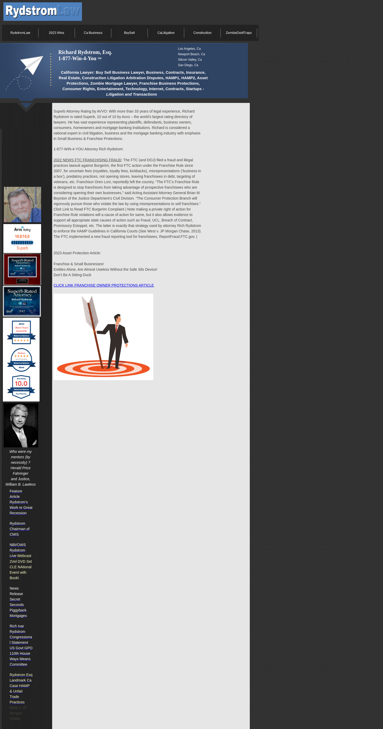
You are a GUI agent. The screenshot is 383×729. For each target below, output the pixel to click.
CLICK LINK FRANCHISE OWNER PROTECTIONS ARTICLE (104, 285)
